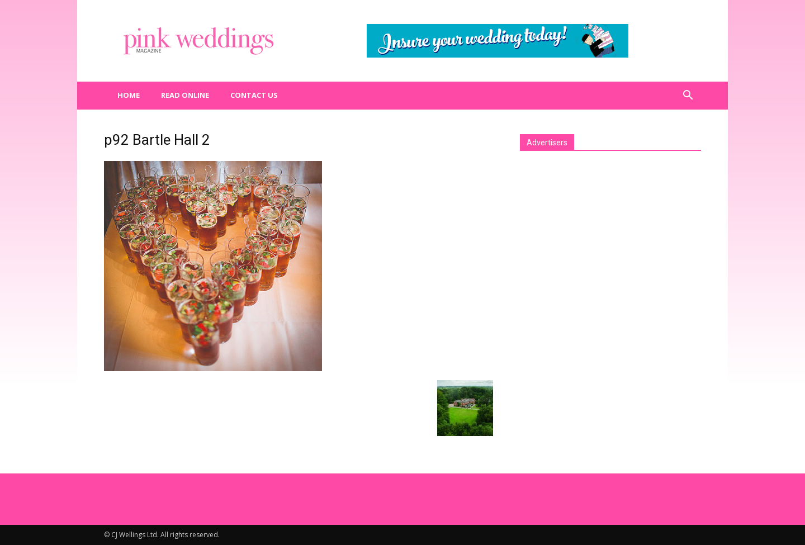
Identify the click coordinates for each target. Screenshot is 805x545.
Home (128, 95)
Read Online (185, 95)
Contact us (254, 95)
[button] (687, 95)
